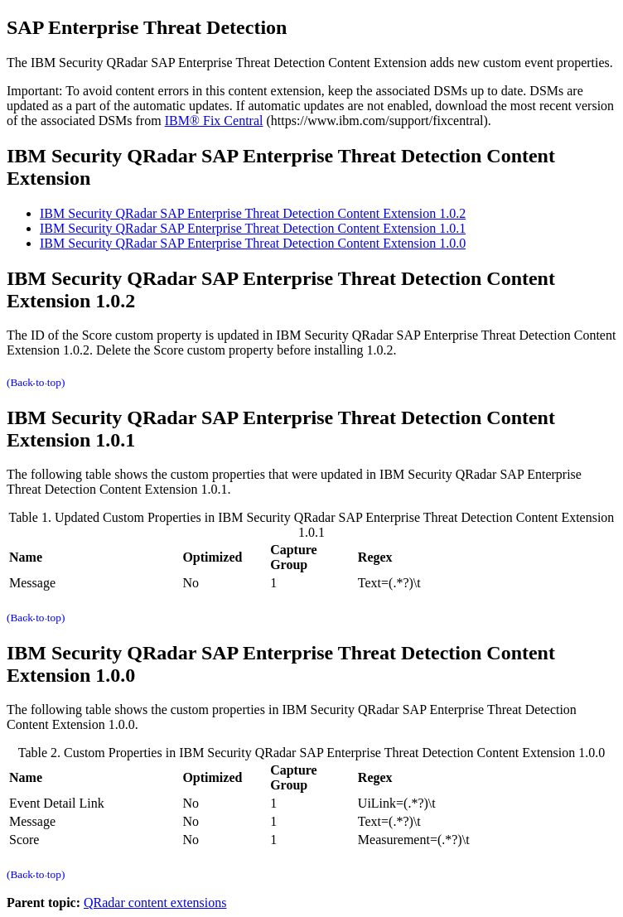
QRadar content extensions (155, 902)
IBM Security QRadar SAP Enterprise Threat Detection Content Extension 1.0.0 (253, 243)
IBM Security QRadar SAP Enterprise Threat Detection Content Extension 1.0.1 (253, 228)
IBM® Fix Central (214, 120)
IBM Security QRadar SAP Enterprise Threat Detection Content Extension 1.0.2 (253, 213)
